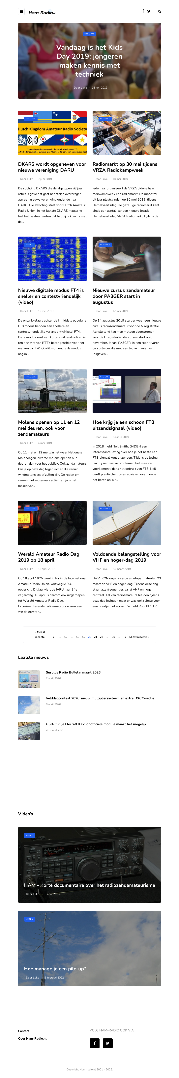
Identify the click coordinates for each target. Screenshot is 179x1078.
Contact (23, 1031)
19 (83, 637)
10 (65, 637)
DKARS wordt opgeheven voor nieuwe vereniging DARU (52, 167)
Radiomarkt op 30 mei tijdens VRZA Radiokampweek (125, 167)
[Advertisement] (48, 793)
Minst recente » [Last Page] (139, 637)
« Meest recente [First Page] (40, 634)
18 (77, 637)
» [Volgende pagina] (125, 637)
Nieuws (89, 33)
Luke (84, 87)
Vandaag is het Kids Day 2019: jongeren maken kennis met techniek (89, 60)
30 (113, 637)
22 (101, 637)
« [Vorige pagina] (53, 637)
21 (95, 637)
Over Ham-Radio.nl (32, 1038)
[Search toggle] (158, 11)
